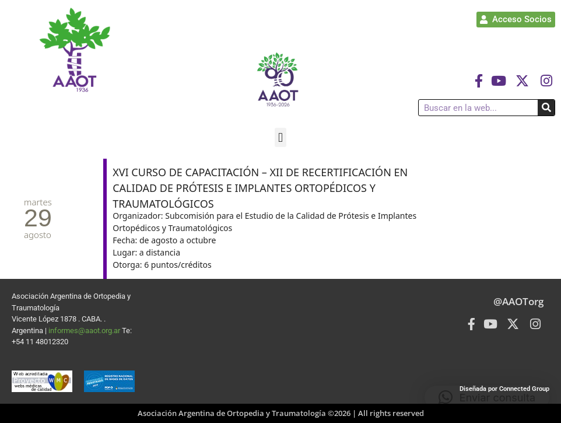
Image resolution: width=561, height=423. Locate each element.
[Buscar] (546, 108)
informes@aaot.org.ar (85, 330)
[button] (280, 137)
